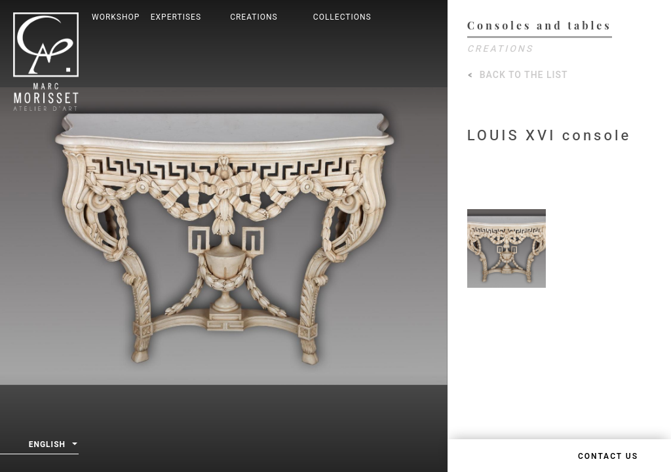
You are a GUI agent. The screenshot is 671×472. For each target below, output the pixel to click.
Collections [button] (342, 17)
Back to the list (524, 75)
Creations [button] (254, 17)
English (53, 444)
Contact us (608, 456)
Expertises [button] (176, 17)
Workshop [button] (116, 17)
